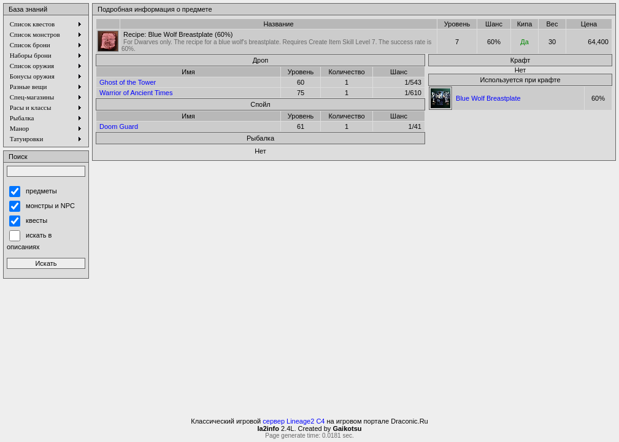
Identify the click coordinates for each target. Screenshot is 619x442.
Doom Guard (118, 126)
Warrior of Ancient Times (135, 92)
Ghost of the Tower (127, 82)
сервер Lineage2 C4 (294, 421)
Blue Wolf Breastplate (488, 98)
